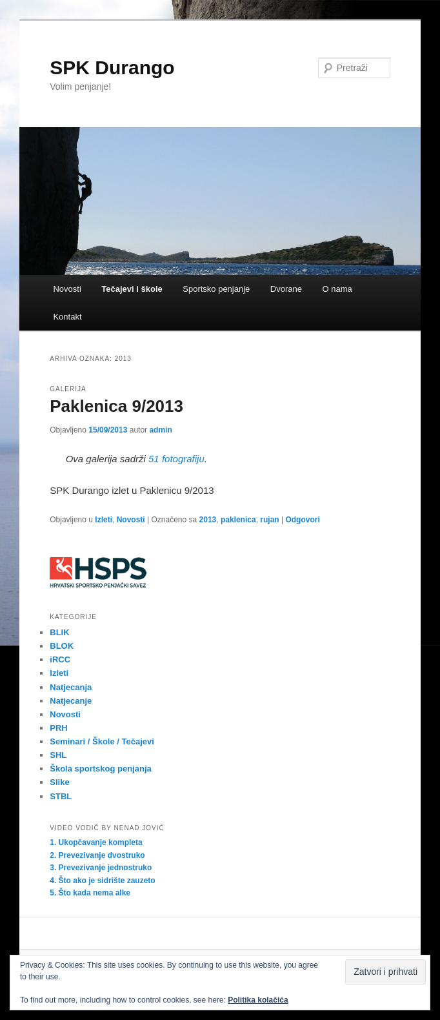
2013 (208, 519)
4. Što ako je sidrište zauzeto (102, 880)
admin (160, 429)
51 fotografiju (176, 458)
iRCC (60, 659)
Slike (59, 782)
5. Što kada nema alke (90, 892)
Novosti (67, 289)
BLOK (62, 646)
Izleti (103, 519)
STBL (61, 796)
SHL (58, 755)
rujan (269, 519)
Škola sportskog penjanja (101, 768)
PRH (58, 728)
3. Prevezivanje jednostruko (101, 867)
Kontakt (67, 316)
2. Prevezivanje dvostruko (97, 855)
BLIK (59, 632)
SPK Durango (112, 67)
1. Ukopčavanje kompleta (96, 842)
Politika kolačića (258, 1000)
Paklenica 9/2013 (116, 406)
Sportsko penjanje (216, 289)
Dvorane (286, 289)
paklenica (238, 519)
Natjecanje (71, 701)
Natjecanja (71, 687)
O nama (337, 289)
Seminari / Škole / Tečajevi (102, 741)
